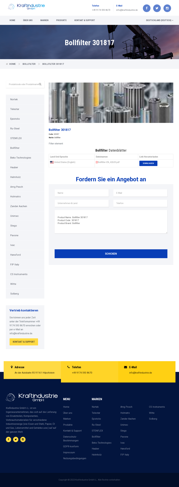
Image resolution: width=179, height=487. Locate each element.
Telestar (14, 109)
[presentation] (77, 242)
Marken (44, 20)
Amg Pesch (16, 186)
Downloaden (148, 163)
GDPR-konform (71, 446)
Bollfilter (29, 64)
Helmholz (15, 177)
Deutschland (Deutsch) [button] (159, 20)
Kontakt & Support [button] (24, 341)
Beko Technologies (20, 157)
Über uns (28, 20)
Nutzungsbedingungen (74, 458)
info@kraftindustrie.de (127, 10)
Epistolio (15, 118)
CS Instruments (18, 274)
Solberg (14, 293)
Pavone (14, 235)
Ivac (12, 245)
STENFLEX (16, 138)
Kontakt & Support (84, 20)
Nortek (14, 99)
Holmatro (15, 196)
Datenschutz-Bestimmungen (71, 438)
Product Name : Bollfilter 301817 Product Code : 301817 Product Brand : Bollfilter (111, 221)
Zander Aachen (18, 206)
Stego (13, 225)
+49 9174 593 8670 (101, 10)
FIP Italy (14, 264)
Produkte (61, 20)
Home (12, 20)
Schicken (111, 253)
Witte (13, 283)
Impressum (69, 452)
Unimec (14, 215)
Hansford (15, 254)
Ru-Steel (15, 128)
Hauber (14, 167)
